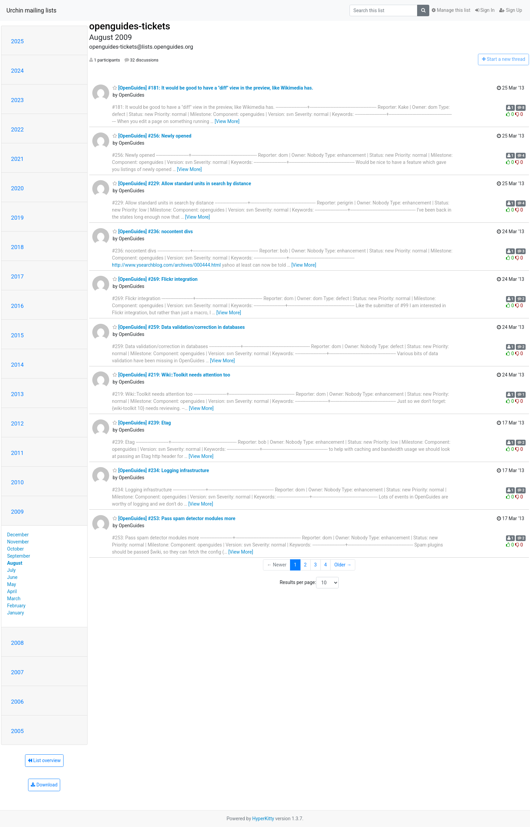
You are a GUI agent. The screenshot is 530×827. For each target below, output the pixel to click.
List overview (44, 760)
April (12, 591)
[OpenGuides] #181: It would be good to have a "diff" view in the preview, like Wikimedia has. (213, 88)
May (11, 584)
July (11, 570)
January (15, 612)
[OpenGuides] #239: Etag (142, 422)
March (14, 598)
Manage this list (451, 10)
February (16, 605)
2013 (17, 394)
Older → (343, 564)
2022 (17, 129)
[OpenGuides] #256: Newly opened (152, 136)
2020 (17, 188)
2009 (17, 511)
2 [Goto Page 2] (305, 564)
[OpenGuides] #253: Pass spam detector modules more (174, 518)
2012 (17, 423)
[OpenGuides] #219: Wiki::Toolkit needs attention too (171, 375)
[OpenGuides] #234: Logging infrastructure (161, 470)
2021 (17, 158)
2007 (17, 672)
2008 (17, 642)
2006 (17, 701)
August (14, 563)
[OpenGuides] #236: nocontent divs (153, 231)
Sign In (485, 10)
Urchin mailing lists (31, 10)
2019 (17, 217)
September (18, 556)
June (12, 577)
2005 (17, 731)
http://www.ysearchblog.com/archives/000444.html (166, 265)
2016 (17, 305)
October (15, 549)
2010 (17, 482)
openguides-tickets (129, 26)
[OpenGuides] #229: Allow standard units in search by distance (182, 183)
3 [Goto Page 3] (315, 564)
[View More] (227, 121)
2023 (17, 100)
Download (44, 784)
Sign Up (510, 10)
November (18, 541)
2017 (17, 276)
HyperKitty (263, 818)
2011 (17, 452)
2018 (17, 247)
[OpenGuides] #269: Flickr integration (155, 279)
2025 (17, 41)
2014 (17, 364)
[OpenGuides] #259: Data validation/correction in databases (179, 327)
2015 (17, 335)
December (18, 534)
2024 (17, 70)
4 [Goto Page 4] (325, 564)
